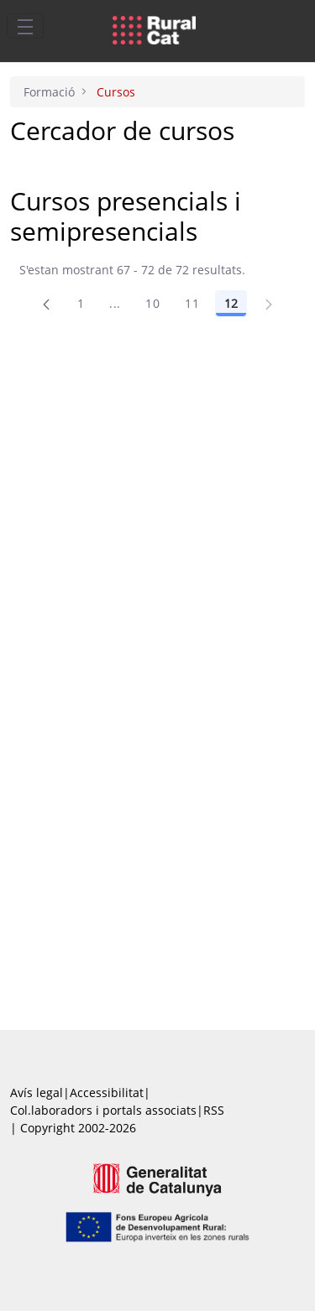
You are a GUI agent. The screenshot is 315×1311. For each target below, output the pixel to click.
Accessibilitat (107, 1092)
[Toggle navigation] (25, 26)
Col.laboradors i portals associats (103, 1110)
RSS (213, 1110)
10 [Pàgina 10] (152, 303)
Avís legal (36, 1092)
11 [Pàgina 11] (192, 303)
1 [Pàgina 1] (80, 303)
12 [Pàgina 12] (231, 303)
